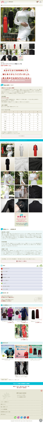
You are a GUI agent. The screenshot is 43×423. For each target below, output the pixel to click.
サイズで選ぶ (4, 280)
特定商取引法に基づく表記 (5, 411)
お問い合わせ (3, 414)
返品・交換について (4, 406)
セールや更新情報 (4, 409)
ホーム (3, 5)
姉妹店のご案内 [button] (4, 379)
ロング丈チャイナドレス (16, 5)
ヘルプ (3, 283)
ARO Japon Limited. (21, 393)
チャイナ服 (4, 271)
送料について (3, 404)
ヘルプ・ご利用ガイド (5, 401)
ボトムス (3, 274)
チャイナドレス (8, 5)
